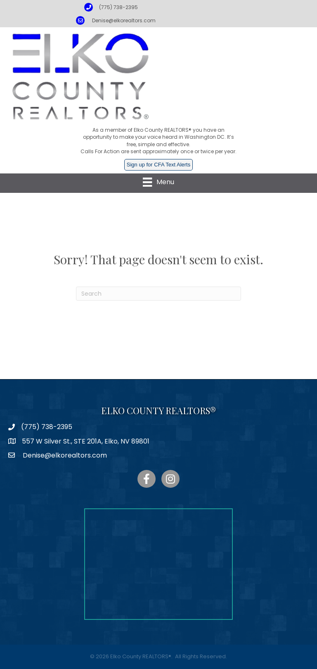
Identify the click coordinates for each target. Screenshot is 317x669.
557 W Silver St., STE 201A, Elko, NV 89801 (85, 441)
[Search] (158, 294)
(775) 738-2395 (118, 7)
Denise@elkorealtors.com (124, 20)
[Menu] (158, 182)
